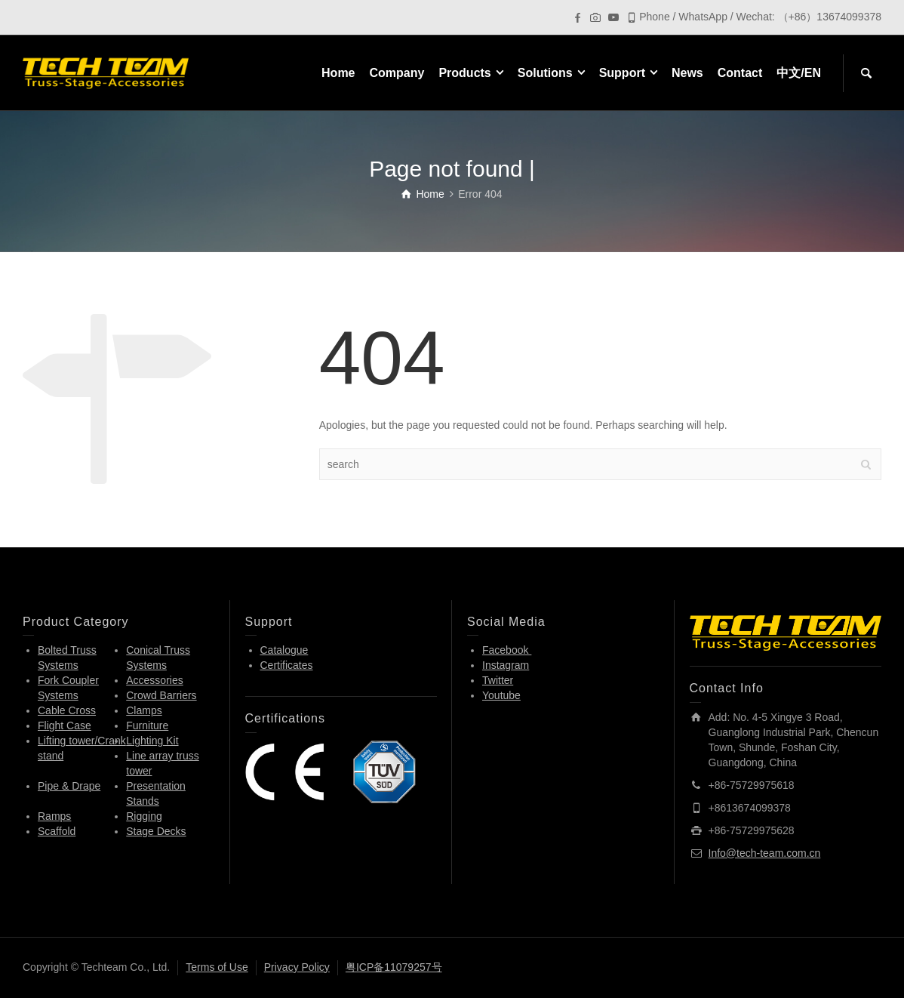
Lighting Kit (152, 741)
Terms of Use (217, 967)
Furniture (147, 725)
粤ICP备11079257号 (394, 967)
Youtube (501, 695)
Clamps (143, 710)
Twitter (497, 680)
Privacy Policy (297, 967)
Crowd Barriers (161, 695)
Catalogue (284, 650)
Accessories (154, 680)
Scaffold (56, 831)
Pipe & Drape (69, 786)
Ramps (54, 816)
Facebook (506, 650)
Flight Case (64, 725)
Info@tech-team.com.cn (765, 853)
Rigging (143, 816)
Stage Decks (156, 831)
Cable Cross (67, 710)
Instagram (505, 665)
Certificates (286, 665)
